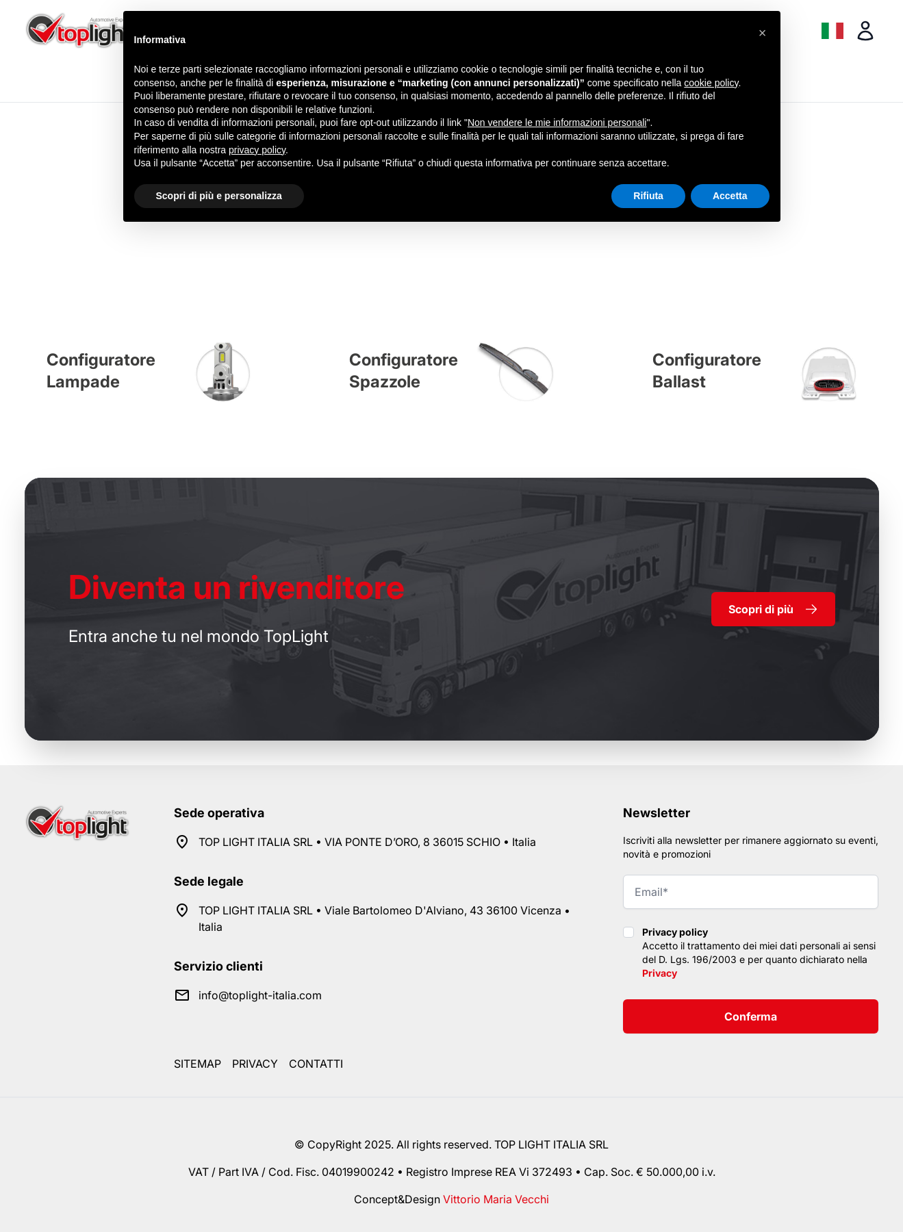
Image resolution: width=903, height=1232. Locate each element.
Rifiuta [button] (648, 195)
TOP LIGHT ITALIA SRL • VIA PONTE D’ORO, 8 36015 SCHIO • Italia (367, 842)
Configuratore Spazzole (403, 371)
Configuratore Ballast (706, 371)
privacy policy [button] (257, 149)
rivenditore (236, 587)
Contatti (316, 1063)
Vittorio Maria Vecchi (496, 1199)
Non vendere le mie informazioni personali (557, 122)
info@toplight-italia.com (260, 995)
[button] (763, 33)
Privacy (659, 973)
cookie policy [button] (711, 82)
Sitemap (197, 1063)
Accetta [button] (730, 195)
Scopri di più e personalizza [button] (219, 195)
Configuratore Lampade (101, 371)
